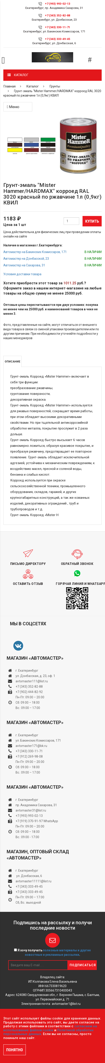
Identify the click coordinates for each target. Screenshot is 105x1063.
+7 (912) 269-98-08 (29, 756)
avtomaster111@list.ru (32, 681)
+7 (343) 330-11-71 (57, 27)
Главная (9, 86)
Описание (12, 361)
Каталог (32, 86)
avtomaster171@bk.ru (31, 746)
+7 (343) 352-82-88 (57, 15)
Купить (92, 221)
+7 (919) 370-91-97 (29, 821)
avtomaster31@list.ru (31, 810)
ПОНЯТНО (14, 1049)
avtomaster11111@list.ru (33, 881)
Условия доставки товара (22, 274)
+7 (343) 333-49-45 (57, 39)
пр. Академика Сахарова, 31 (36, 805)
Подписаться (83, 965)
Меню (13, 107)
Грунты (54, 86)
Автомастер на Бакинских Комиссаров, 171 (35, 252)
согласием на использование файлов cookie (50, 1028)
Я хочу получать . (52, 952)
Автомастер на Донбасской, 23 (26, 258)
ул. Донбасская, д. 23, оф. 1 (35, 676)
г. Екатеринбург (27, 670)
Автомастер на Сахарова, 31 (24, 265)
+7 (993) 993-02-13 (29, 816)
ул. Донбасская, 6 (29, 876)
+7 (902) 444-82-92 (29, 692)
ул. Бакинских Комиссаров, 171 (38, 740)
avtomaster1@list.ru (66, 1004)
